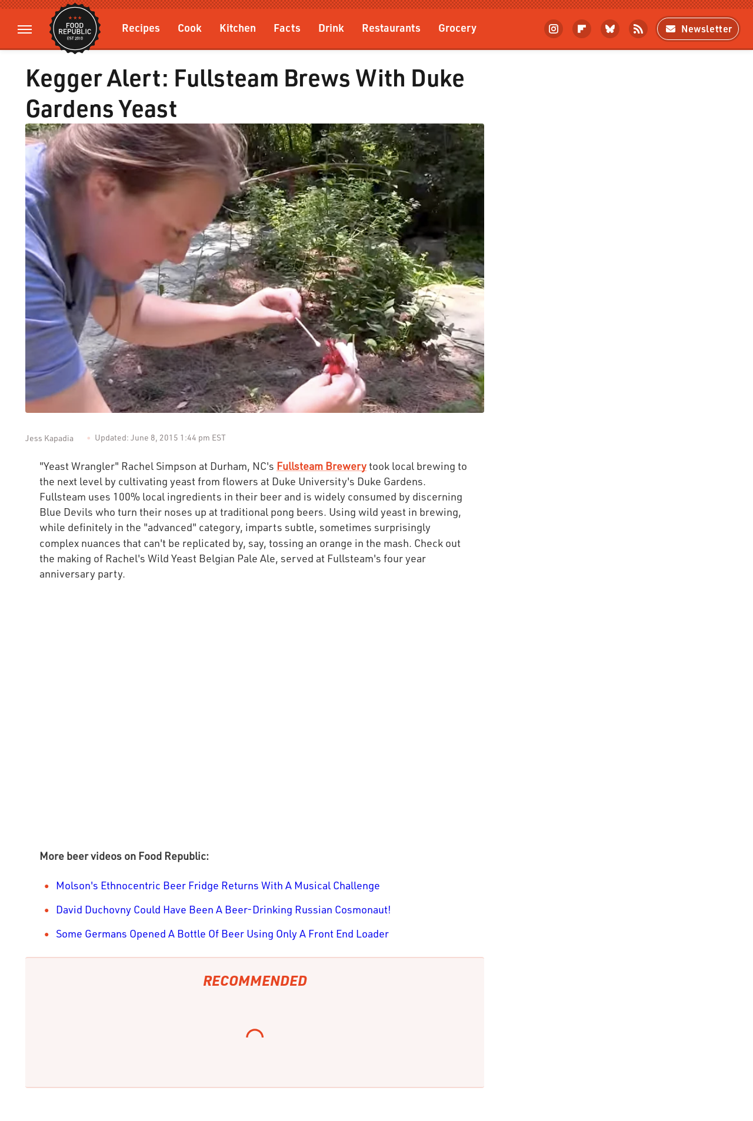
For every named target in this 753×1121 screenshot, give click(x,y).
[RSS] (638, 28)
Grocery (457, 27)
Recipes (141, 27)
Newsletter (698, 28)
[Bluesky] (610, 28)
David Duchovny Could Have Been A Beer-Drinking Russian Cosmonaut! (223, 909)
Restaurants (391, 27)
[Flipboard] (581, 28)
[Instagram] (553, 28)
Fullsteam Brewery (321, 465)
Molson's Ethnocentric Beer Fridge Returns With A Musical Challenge (218, 885)
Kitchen (237, 27)
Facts (287, 27)
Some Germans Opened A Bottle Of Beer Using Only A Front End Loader (222, 933)
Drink (331, 27)
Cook (190, 27)
